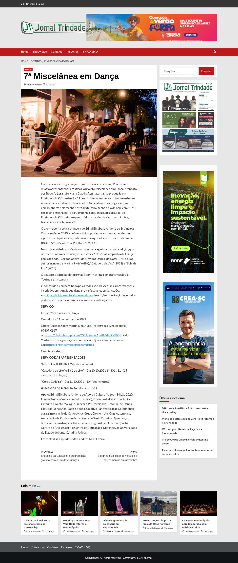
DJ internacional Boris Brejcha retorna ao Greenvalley (185, 410)
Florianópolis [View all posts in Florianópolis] (121, 512)
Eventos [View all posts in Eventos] (28, 69)
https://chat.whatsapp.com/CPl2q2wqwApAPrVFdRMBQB (83, 335)
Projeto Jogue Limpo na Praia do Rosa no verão (185, 441)
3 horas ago (89, 531)
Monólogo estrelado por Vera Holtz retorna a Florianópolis (188, 420)
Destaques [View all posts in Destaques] (69, 512)
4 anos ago (50, 84)
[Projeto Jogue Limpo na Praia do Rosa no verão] (158, 503)
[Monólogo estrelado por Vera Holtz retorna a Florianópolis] (79, 503)
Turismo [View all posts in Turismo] (147, 512)
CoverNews (130, 557)
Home (24, 51)
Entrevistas (40, 51)
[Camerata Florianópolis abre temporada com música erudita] (198, 503)
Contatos (56, 51)
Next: (113, 456)
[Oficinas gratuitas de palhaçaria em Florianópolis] (119, 503)
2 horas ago (49, 531)
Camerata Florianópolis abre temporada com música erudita (187, 451)
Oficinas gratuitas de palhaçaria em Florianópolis (182, 431)
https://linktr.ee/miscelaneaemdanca (69, 295)
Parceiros (73, 51)
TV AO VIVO (90, 51)
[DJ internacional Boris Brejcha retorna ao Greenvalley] (39, 503)
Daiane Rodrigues (34, 84)
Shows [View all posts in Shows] (27, 512)
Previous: (65, 456)
